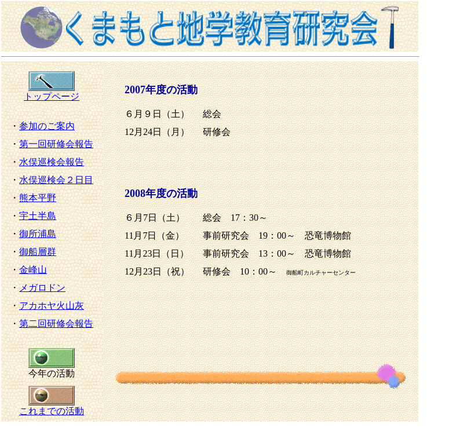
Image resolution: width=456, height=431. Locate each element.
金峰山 (33, 270)
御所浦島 (37, 234)
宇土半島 (37, 216)
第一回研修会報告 (56, 144)
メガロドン (42, 288)
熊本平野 (37, 198)
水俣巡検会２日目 (56, 180)
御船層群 (37, 252)
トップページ (51, 92)
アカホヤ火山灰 (51, 306)
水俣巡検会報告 (51, 162)
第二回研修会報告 (56, 323)
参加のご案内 (47, 126)
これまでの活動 (51, 406)
